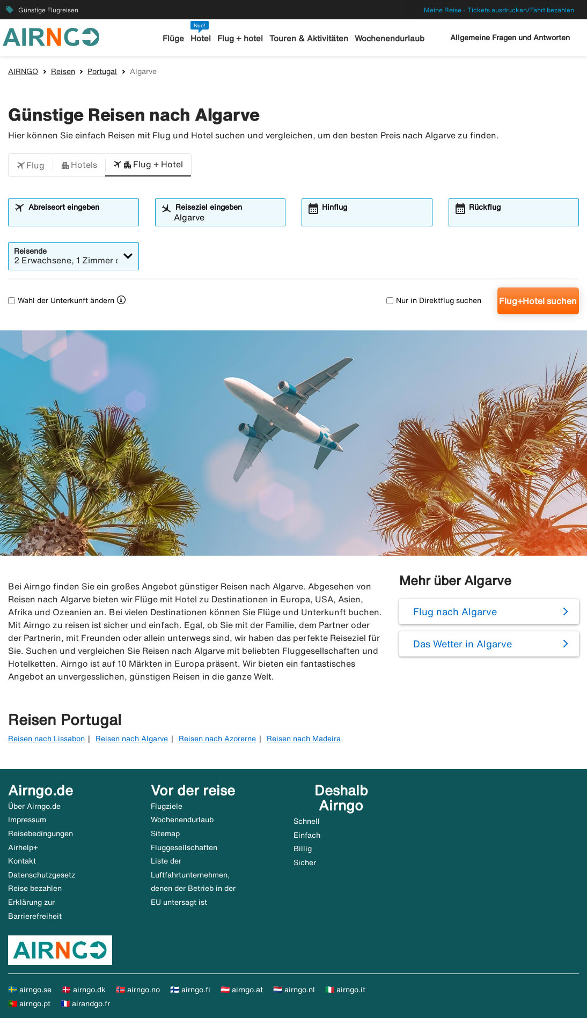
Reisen (63, 71)
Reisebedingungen (40, 833)
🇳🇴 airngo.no (138, 989)
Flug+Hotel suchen (538, 301)
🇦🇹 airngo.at (242, 989)
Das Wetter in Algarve (462, 643)
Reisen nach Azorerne (217, 738)
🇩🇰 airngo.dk (84, 989)
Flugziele (166, 806)
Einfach (307, 835)
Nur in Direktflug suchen (433, 300)
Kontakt (22, 861)
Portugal (102, 71)
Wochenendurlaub (389, 38)
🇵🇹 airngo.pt (29, 1003)
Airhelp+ (23, 847)
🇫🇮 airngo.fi (190, 989)
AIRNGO (23, 71)
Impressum (27, 819)
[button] (31, 165)
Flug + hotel (240, 38)
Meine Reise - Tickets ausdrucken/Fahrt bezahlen (499, 9)
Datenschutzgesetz (41, 875)
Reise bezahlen (35, 888)
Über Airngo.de (34, 806)
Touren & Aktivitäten (308, 38)
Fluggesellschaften (184, 847)
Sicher (305, 862)
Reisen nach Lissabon (46, 738)
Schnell (307, 821)
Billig (303, 848)
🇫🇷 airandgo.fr (85, 1003)
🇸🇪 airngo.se (30, 989)
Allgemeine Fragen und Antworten (510, 37)
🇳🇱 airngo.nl (294, 989)
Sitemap (165, 833)
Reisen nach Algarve (132, 738)
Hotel (200, 38)
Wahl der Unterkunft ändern (61, 300)
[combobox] (80, 217)
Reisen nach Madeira (304, 738)
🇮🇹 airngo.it (345, 989)
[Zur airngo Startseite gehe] (51, 36)
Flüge (173, 38)
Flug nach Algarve (455, 611)
